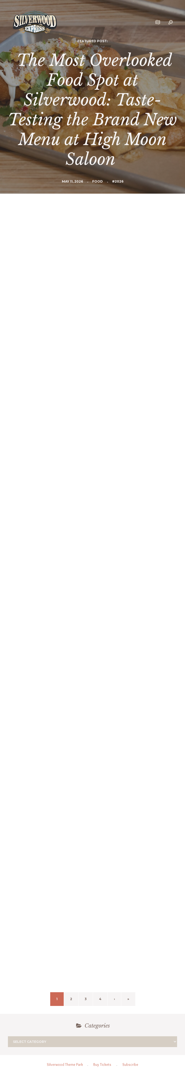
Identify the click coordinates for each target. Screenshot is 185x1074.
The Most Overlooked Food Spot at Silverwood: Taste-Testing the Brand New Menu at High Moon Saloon (92, 110)
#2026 (117, 181)
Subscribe (130, 1064)
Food (97, 181)
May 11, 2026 (72, 181)
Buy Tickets (102, 1064)
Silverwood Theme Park (65, 1064)
